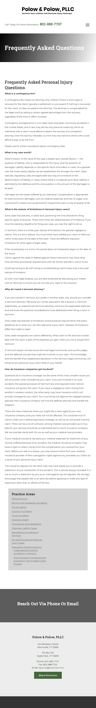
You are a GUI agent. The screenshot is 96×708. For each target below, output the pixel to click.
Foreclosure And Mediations (26, 524)
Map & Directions (48, 675)
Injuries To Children (22, 511)
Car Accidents (19, 507)
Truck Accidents (20, 515)
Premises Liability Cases (24, 528)
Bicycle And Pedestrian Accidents (29, 503)
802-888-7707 (51, 24)
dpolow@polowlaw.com (51, 668)
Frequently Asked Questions (27, 547)
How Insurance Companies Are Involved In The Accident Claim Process (30, 561)
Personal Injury (20, 499)
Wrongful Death (20, 520)
